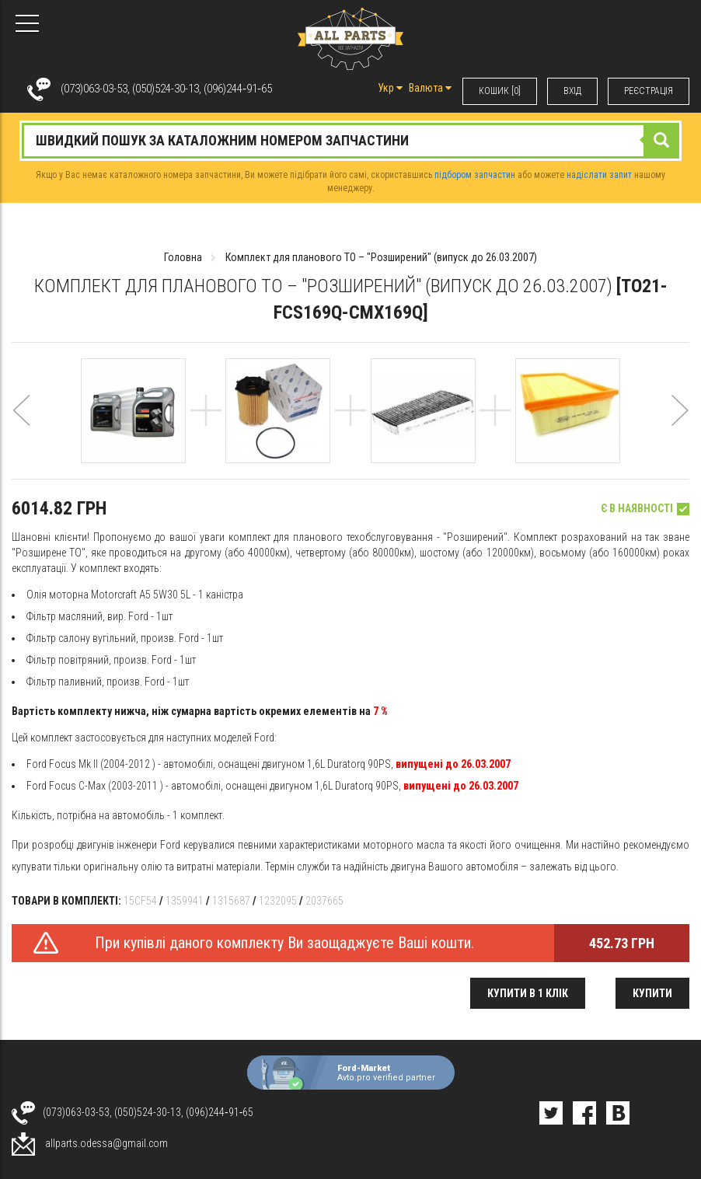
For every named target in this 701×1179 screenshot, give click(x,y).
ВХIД (572, 90)
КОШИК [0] (500, 90)
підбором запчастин (474, 174)
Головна (183, 257)
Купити (652, 993)
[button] (21, 429)
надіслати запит (599, 174)
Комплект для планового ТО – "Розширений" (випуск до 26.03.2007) (381, 257)
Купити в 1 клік (527, 993)
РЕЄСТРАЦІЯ (648, 90)
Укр (390, 88)
